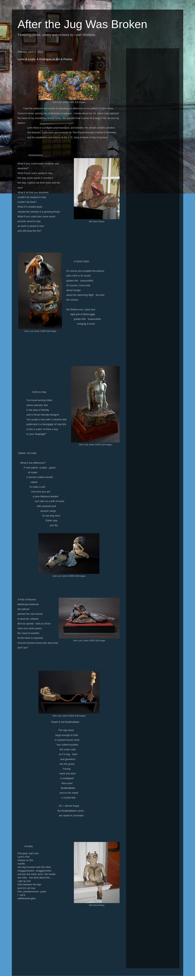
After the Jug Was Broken (82, 24)
